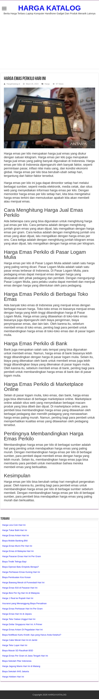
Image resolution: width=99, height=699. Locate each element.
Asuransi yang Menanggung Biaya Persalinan (24, 603)
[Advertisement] (49, 40)
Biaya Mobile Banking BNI (15, 540)
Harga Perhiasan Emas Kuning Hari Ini (21, 572)
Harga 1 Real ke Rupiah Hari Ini (17, 598)
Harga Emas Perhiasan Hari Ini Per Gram (22, 608)
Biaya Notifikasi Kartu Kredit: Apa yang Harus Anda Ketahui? (31, 635)
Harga (47, 84)
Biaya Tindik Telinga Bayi (14, 561)
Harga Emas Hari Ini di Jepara (17, 614)
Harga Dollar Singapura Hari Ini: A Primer (22, 624)
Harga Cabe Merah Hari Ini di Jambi (19, 640)
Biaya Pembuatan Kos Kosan (16, 577)
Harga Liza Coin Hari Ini (14, 525)
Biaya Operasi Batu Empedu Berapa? (20, 567)
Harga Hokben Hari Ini (13, 676)
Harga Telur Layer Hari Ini (14, 645)
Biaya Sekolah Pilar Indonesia (16, 661)
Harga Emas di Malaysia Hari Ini (18, 551)
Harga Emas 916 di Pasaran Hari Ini (19, 587)
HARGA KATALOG (49, 8)
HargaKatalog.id (13, 84)
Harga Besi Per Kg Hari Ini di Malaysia (21, 593)
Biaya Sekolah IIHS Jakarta (15, 671)
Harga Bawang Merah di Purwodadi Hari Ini (23, 582)
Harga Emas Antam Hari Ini (15, 535)
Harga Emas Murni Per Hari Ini (17, 546)
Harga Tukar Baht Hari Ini (14, 530)
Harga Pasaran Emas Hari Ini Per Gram (21, 556)
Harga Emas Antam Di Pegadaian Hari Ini (22, 629)
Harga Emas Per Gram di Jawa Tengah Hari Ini (25, 655)
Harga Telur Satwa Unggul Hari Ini (18, 619)
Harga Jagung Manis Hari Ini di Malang (21, 666)
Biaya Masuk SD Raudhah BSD (17, 650)
